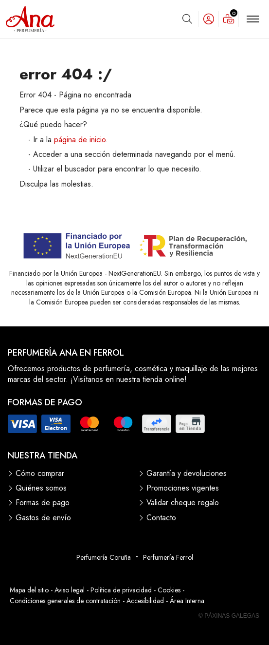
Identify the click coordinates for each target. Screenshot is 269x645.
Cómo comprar (40, 473)
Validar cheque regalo (182, 502)
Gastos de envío (43, 517)
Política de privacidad (121, 590)
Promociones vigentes (182, 488)
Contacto (161, 517)
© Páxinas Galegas (228, 615)
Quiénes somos (41, 488)
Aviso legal (69, 590)
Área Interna (187, 601)
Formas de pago (43, 502)
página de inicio (80, 139)
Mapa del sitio (29, 590)
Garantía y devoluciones (186, 473)
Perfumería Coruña (103, 557)
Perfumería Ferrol (168, 557)
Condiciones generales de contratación (65, 601)
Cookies (169, 590)
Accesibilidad (145, 601)
